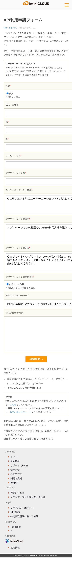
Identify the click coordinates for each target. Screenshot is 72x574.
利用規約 (15, 528)
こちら (13, 421)
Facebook (15, 543)
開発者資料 (16, 495)
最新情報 (15, 477)
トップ (13, 473)
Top (5, 28)
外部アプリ (13, 28)
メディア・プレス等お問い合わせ (27, 513)
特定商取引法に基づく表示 (24, 533)
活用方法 (15, 486)
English (14, 499)
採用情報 (15, 564)
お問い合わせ (17, 509)
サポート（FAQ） (19, 482)
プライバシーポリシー (22, 524)
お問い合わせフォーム (20, 428)
